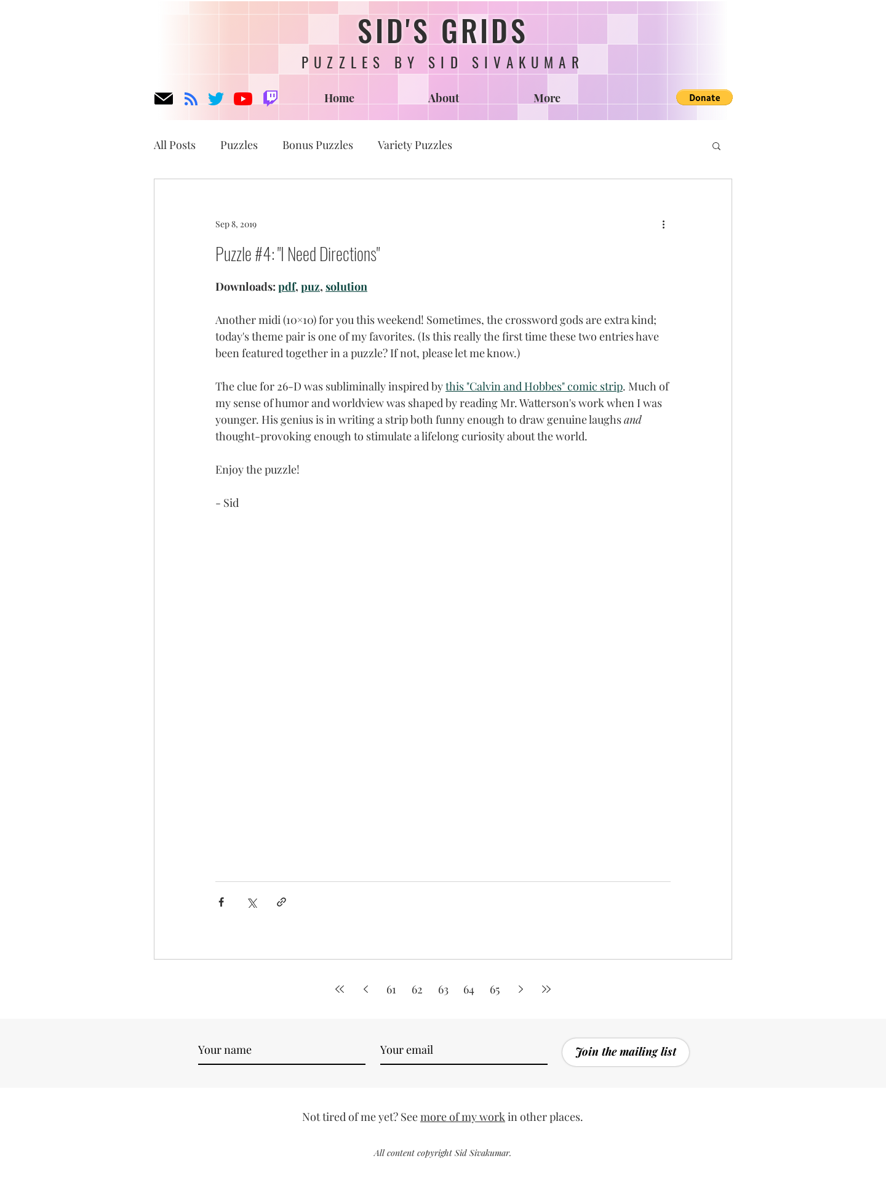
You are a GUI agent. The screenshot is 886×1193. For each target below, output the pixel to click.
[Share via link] (281, 902)
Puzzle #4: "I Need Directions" (297, 253)
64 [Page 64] (468, 989)
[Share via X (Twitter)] (251, 902)
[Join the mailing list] (625, 1052)
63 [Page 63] (443, 989)
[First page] (340, 989)
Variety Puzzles (415, 144)
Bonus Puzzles (317, 144)
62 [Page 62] (417, 989)
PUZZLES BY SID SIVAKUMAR (443, 62)
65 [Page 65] (495, 989)
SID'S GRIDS (443, 30)
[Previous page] (365, 989)
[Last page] (546, 989)
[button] (704, 97)
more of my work (462, 1116)
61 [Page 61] (391, 989)
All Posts (175, 144)
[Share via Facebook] (221, 902)
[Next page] (520, 989)
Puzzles (239, 144)
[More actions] (663, 223)
